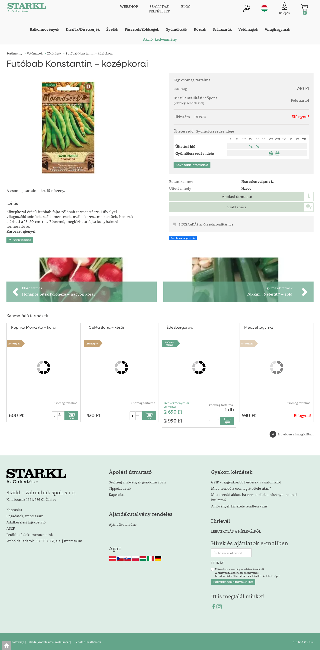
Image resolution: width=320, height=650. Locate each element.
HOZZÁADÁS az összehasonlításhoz (206, 224)
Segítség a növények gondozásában (137, 481)
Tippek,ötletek (120, 487)
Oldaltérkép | (17, 641)
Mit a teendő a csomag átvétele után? (241, 487)
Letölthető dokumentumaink (29, 533)
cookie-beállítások (88, 641)
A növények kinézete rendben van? (239, 505)
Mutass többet (20, 239)
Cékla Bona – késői (106, 327)
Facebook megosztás (182, 238)
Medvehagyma (258, 327)
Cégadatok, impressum (24, 515)
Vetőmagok (14, 342)
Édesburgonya (179, 327)
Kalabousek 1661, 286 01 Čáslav (31, 498)
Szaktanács (236, 207)
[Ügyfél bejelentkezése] (284, 8)
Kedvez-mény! (169, 342)
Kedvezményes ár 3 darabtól (178, 404)
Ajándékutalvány (123, 523)
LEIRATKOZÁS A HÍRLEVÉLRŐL (236, 530)
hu (264, 8)
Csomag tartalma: (66, 402)
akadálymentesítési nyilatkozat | (49, 641)
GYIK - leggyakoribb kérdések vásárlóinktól (246, 481)
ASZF (10, 527)
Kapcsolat (14, 508)
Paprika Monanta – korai (33, 327)
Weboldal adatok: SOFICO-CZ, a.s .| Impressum (44, 539)
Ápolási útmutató (237, 196)
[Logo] (26, 8)
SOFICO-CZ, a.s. (303, 641)
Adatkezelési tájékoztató (26, 521)
